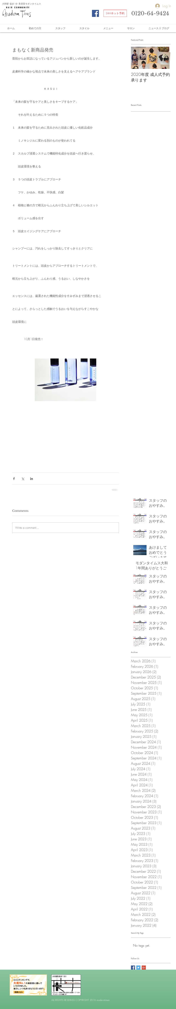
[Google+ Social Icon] (144, 967)
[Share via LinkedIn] (31, 478)
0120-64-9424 (150, 13)
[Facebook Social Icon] (95, 13)
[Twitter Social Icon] (138, 967)
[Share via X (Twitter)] (22, 478)
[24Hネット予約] (115, 13)
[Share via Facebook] (14, 478)
